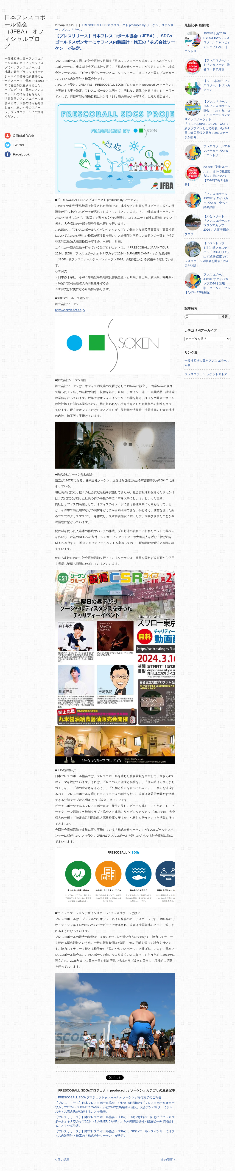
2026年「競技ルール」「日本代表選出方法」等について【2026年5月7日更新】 (207, 175)
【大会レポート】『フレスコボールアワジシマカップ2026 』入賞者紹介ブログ (207, 225)
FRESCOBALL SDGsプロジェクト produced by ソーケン (120, 25)
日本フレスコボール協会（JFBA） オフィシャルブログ (25, 31)
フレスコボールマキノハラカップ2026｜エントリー (216, 151)
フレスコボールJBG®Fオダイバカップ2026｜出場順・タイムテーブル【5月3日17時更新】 (207, 283)
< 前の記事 (62, 1159)
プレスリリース (71, 29)
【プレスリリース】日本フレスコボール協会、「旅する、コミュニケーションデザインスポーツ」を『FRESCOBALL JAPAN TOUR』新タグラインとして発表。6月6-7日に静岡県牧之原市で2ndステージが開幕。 (207, 119)
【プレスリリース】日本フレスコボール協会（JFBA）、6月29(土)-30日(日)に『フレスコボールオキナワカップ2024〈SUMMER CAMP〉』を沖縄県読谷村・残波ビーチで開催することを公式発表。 (114, 1121)
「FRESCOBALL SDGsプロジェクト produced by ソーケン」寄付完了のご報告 (108, 1097)
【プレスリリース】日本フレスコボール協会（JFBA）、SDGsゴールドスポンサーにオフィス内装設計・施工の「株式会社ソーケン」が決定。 (115, 42)
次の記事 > (168, 1159)
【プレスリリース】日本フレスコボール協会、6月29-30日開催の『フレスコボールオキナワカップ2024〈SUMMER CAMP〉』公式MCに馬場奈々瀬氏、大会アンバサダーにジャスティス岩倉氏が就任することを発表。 (115, 1107)
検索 (225, 316)
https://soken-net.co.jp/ (70, 310)
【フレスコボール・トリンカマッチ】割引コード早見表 (216, 65)
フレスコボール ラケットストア (206, 374)
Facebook (21, 154)
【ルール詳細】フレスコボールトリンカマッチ (216, 85)
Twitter (19, 145)
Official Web (23, 135)
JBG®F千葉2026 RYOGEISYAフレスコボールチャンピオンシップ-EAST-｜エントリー (207, 42)
